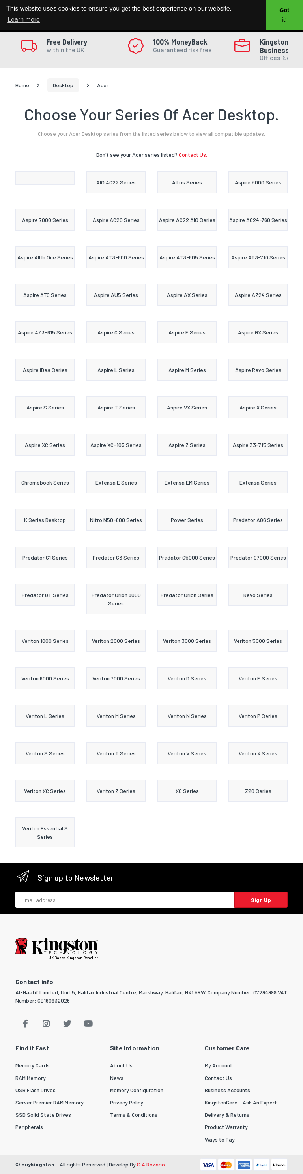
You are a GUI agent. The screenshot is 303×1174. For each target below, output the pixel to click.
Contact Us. (193, 154)
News (116, 1077)
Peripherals (29, 1126)
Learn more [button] (23, 19)
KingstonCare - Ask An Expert (241, 1102)
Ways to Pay (220, 1139)
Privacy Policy (126, 1102)
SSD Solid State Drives (43, 1114)
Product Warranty (226, 1126)
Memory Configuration (136, 1090)
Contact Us (218, 1077)
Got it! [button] (284, 15)
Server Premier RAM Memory (49, 1102)
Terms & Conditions (133, 1114)
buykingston (37, 1164)
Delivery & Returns (227, 1114)
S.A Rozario (151, 1164)
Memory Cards (32, 1065)
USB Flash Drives (35, 1090)
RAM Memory (30, 1077)
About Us (121, 1065)
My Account (218, 1065)
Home (22, 85)
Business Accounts (227, 1090)
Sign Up (261, 899)
